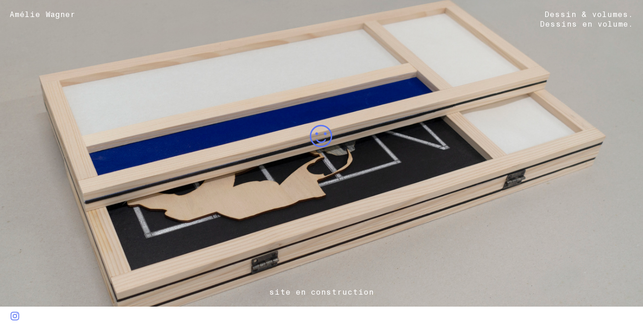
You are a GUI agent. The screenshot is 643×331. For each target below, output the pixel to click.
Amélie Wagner (48, 14)
